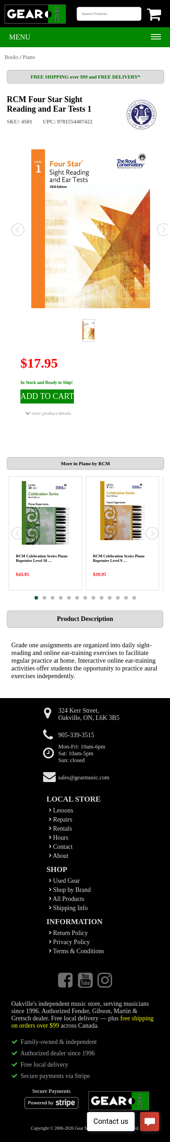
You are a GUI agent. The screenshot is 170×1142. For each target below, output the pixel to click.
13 (134, 598)
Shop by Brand (70, 889)
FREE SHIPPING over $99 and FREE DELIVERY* (86, 76)
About (58, 855)
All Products (66, 899)
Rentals (60, 828)
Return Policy (68, 933)
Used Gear (64, 880)
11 (118, 598)
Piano (29, 57)
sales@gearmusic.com (84, 777)
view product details (48, 413)
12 (126, 598)
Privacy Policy (69, 942)
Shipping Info (68, 908)
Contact (61, 846)
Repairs (61, 819)
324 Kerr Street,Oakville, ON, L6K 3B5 (89, 714)
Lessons (61, 810)
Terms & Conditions (76, 951)
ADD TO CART (47, 396)
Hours (58, 837)
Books (12, 57)
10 (110, 598)
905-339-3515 (76, 735)
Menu (19, 37)
